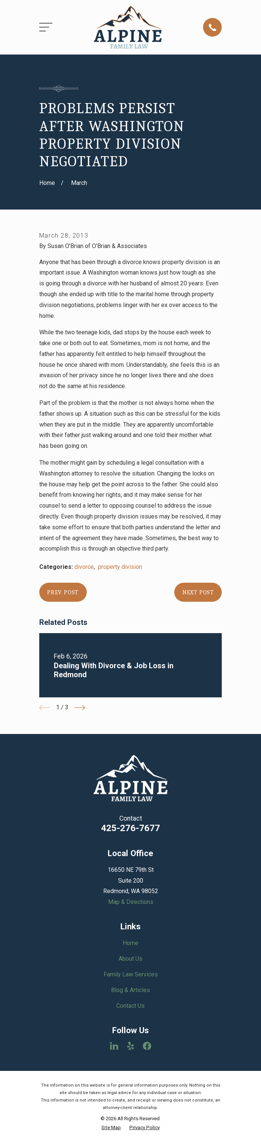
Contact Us (130, 1005)
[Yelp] (130, 1046)
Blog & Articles (130, 990)
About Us (130, 958)
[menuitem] (111, 1127)
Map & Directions (130, 901)
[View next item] (79, 707)
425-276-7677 (130, 828)
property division (120, 566)
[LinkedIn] (114, 1046)
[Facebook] (147, 1046)
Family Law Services (131, 974)
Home (130, 943)
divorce (84, 566)
